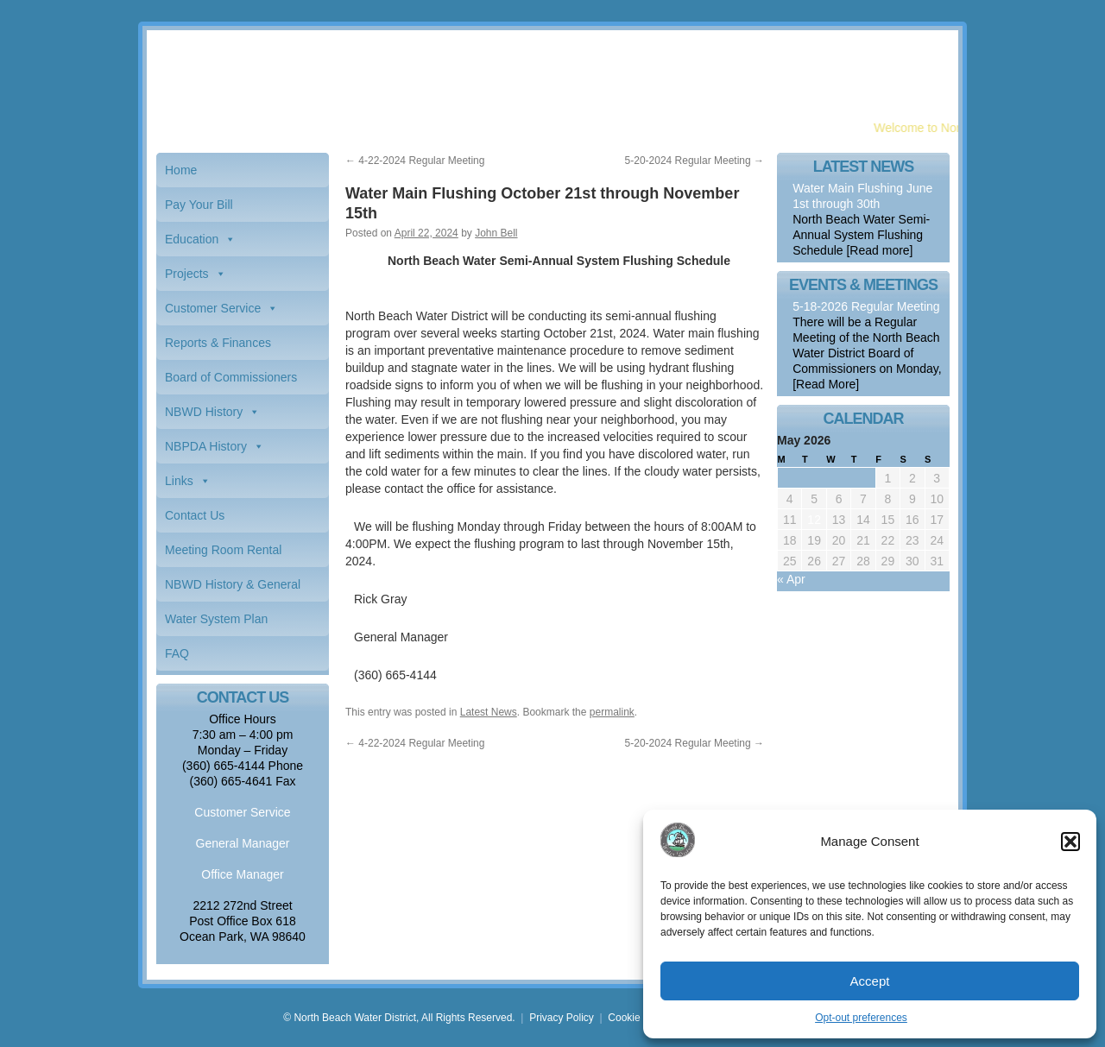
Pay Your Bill (199, 204)
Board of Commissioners (231, 377)
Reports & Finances (218, 343)
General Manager (243, 843)
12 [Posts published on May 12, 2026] (814, 520)
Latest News (488, 712)
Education (191, 239)
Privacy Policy (561, 1018)
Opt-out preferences (861, 1018)
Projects (187, 274)
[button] (1070, 841)
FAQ (177, 653)
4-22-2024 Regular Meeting (414, 161)
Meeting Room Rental (223, 550)
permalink (612, 712)
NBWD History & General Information (232, 589)
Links (179, 481)
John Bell (496, 233)
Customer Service (213, 308)
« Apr (791, 579)
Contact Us (194, 515)
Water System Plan (216, 619)
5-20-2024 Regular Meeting (694, 161)
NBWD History (204, 412)
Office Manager (242, 874)
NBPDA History (206, 446)
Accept (870, 981)
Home (181, 170)
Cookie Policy (639, 1018)
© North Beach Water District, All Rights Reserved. (399, 1018)
